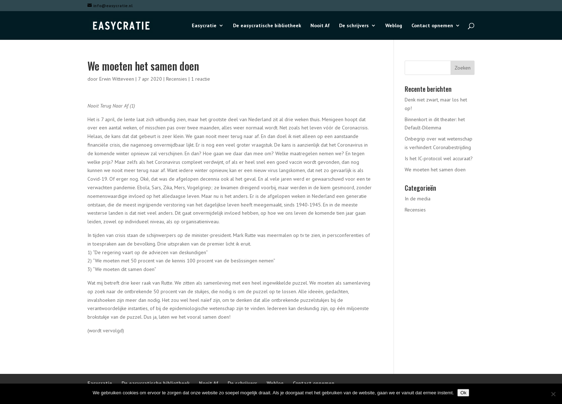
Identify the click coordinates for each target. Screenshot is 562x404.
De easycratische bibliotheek (267, 26)
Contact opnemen (432, 26)
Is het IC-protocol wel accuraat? (439, 158)
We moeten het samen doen (435, 169)
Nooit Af (320, 26)
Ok (463, 392)
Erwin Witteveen (116, 79)
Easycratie (204, 26)
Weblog (393, 26)
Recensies (176, 79)
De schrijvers (354, 26)
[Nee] (553, 394)
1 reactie (200, 79)
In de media (417, 198)
